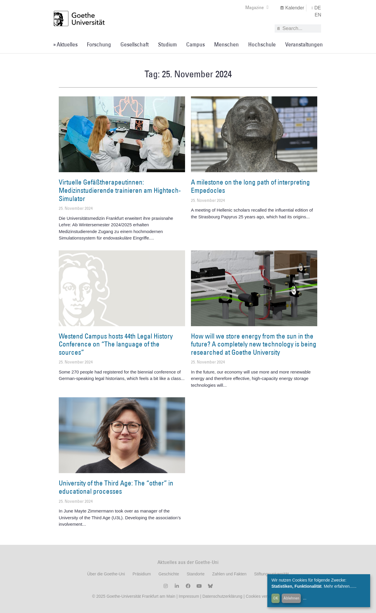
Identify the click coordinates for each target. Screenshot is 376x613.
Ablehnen (291, 598)
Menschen (226, 44)
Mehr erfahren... (338, 586)
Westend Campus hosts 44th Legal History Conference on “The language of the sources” (116, 343)
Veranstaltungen (304, 44)
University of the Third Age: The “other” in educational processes (116, 486)
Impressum (188, 596)
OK (275, 598)
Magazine (256, 7)
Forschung (99, 44)
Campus (195, 44)
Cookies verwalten (263, 596)
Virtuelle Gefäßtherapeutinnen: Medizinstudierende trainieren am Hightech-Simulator (120, 189)
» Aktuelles (65, 44)
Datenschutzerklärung (222, 596)
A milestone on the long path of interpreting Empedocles (250, 186)
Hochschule (262, 44)
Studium (167, 44)
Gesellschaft (134, 44)
